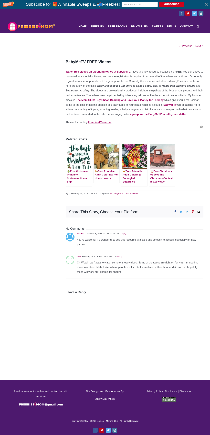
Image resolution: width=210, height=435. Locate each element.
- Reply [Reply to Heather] (122, 234)
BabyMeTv (170, 104)
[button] (105, 4)
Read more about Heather (29, 391)
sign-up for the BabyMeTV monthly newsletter (157, 114)
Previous (187, 46)
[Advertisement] (31, 63)
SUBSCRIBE (171, 4)
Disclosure (171, 391)
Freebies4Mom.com (99, 122)
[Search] (198, 26)
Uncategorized (117, 193)
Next (198, 46)
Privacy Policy (155, 391)
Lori (79, 256)
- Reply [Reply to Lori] (119, 256)
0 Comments (132, 193)
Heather (80, 234)
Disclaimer (185, 391)
